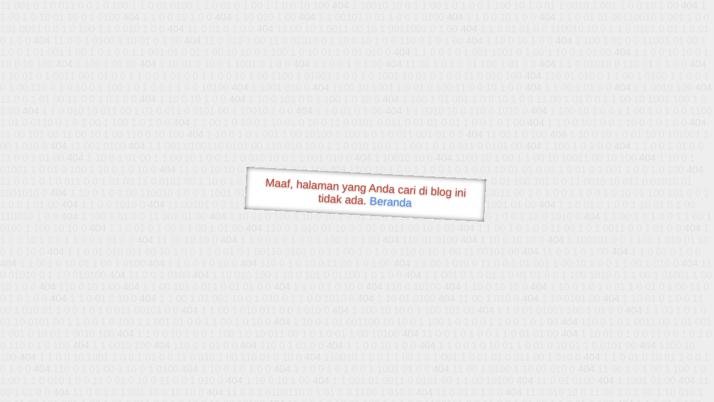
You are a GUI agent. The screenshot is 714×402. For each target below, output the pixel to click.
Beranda (390, 201)
